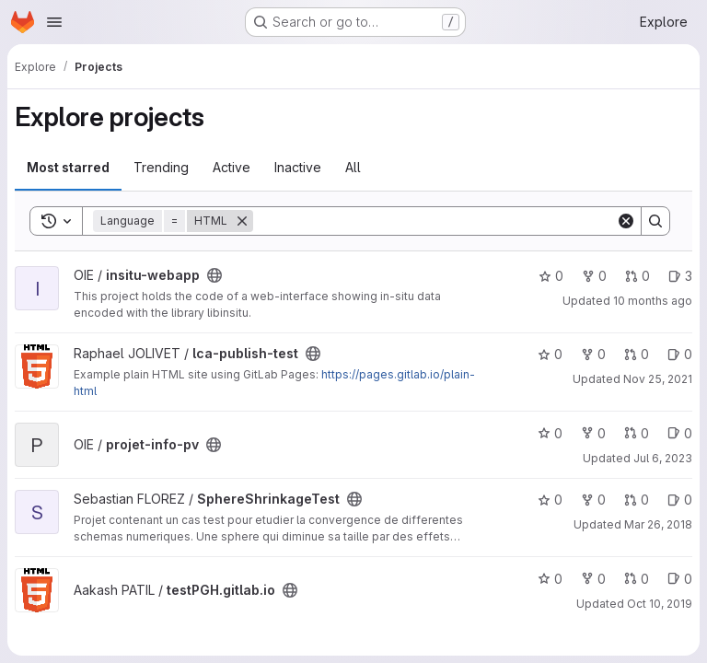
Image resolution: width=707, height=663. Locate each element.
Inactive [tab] (297, 167)
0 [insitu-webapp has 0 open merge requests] (637, 276)
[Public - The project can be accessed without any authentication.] (214, 275)
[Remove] (242, 221)
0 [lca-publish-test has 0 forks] (593, 354)
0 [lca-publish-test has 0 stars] (550, 354)
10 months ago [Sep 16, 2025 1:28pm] (652, 301)
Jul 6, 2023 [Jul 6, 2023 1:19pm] (662, 458)
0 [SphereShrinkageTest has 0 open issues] (679, 499)
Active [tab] (231, 167)
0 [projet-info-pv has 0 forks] (593, 433)
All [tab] (353, 167)
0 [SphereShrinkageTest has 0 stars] (550, 499)
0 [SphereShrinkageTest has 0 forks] (593, 499)
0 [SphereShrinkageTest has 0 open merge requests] (636, 499)
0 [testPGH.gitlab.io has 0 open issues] (679, 579)
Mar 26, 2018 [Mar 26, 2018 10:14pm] (658, 524)
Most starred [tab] (68, 167)
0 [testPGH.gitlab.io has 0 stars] (550, 579)
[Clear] (626, 221)
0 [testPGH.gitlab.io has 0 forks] (593, 579)
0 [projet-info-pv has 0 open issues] (679, 433)
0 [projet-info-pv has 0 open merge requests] (636, 433)
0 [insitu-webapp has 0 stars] (551, 276)
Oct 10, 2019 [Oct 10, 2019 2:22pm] (659, 604)
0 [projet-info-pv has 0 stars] (550, 433)
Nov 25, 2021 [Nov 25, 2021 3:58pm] (657, 379)
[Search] (434, 221)
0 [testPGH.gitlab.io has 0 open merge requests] (636, 579)
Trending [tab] (161, 167)
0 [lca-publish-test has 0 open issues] (679, 354)
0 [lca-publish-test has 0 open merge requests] (636, 354)
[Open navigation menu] (54, 22)
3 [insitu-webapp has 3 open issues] (680, 276)
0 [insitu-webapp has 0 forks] (594, 276)
